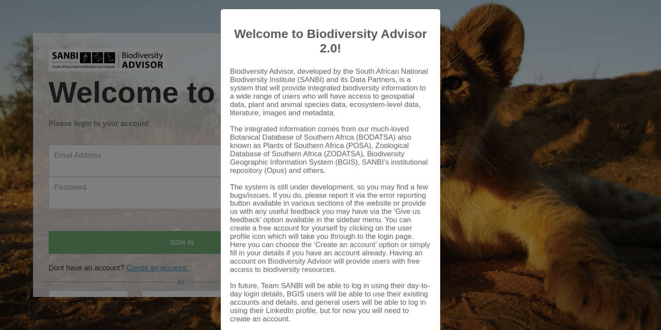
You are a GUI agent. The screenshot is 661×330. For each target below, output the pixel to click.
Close (411, 303)
